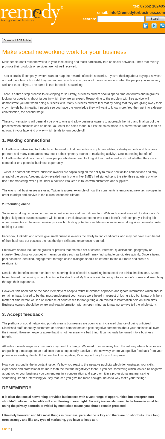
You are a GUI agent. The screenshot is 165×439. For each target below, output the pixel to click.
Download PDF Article (17, 40)
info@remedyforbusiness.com (137, 12)
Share (6, 429)
